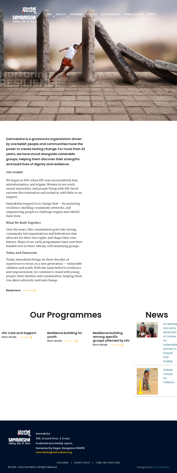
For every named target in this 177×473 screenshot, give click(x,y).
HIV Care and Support (19, 387)
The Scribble (161, 467)
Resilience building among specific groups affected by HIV (111, 391)
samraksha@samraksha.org (54, 434)
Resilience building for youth (64, 389)
